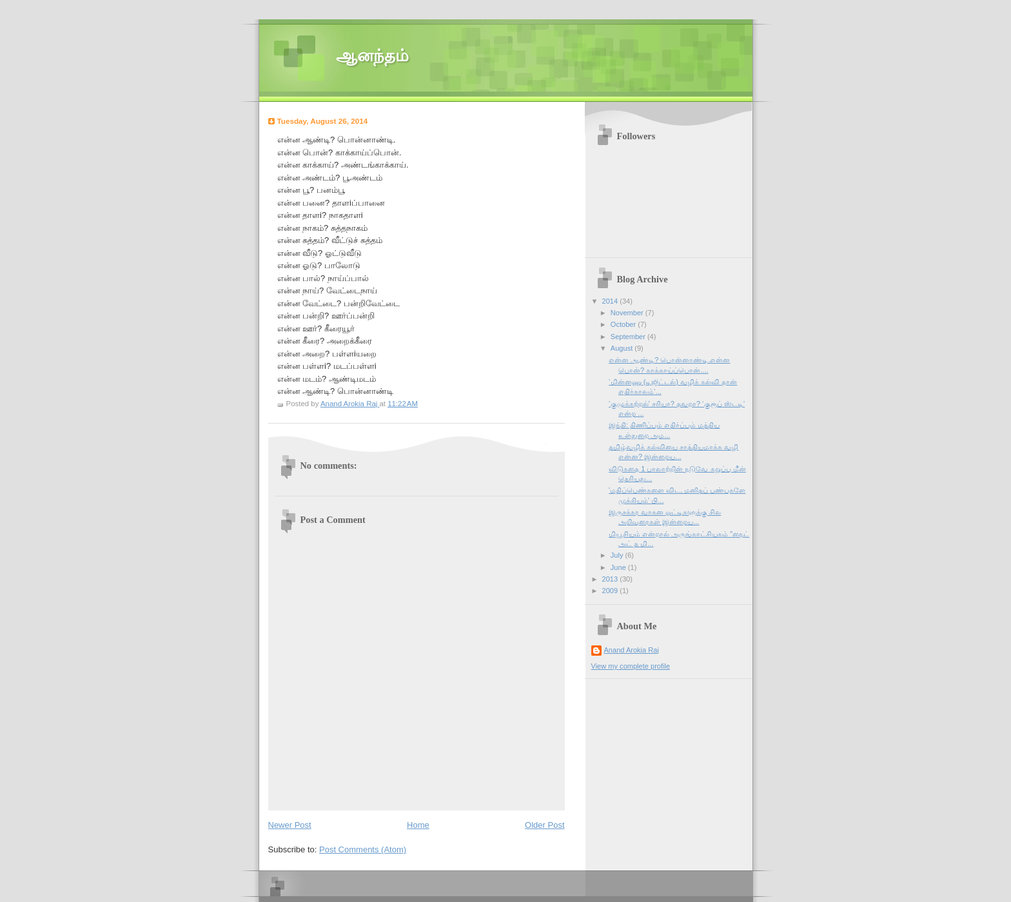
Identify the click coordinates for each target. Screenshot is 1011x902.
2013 (611, 579)
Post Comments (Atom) (362, 849)
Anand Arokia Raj (631, 650)
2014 (611, 301)
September (629, 336)
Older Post (544, 825)
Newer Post (289, 825)
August (622, 348)
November (628, 313)
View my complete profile (631, 666)
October (624, 324)
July (618, 555)
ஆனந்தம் (372, 55)
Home (418, 825)
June (619, 567)
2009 (611, 590)
